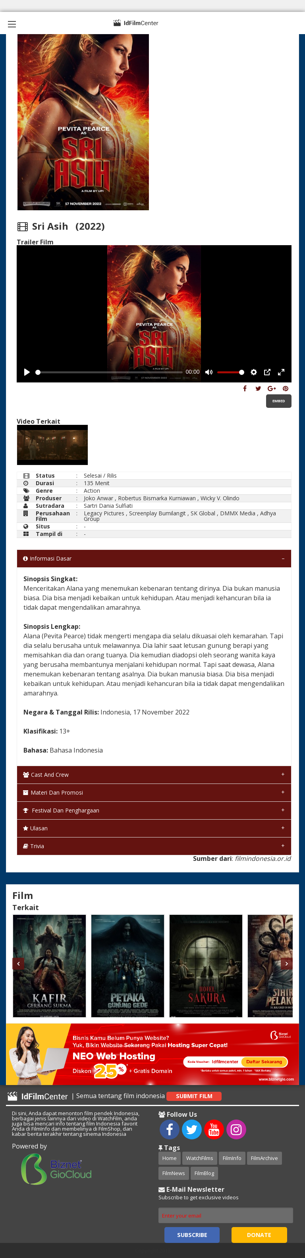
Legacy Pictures (104, 513)
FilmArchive (264, 1158)
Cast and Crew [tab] (46, 774)
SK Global (203, 513)
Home (169, 1158)
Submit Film (194, 1096)
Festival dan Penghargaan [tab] (61, 810)
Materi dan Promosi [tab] (53, 792)
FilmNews (173, 1173)
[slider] (109, 372)
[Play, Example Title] (27, 372)
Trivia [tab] (33, 846)
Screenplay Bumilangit (157, 513)
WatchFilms (199, 1158)
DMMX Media (237, 513)
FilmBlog (204, 1173)
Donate (259, 1235)
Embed (278, 400)
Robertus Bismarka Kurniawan (157, 498)
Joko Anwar (98, 498)
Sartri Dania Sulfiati (108, 505)
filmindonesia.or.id (263, 858)
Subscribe (192, 1235)
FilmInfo (232, 1158)
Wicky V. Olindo (220, 498)
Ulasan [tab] (35, 828)
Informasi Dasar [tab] (47, 558)
